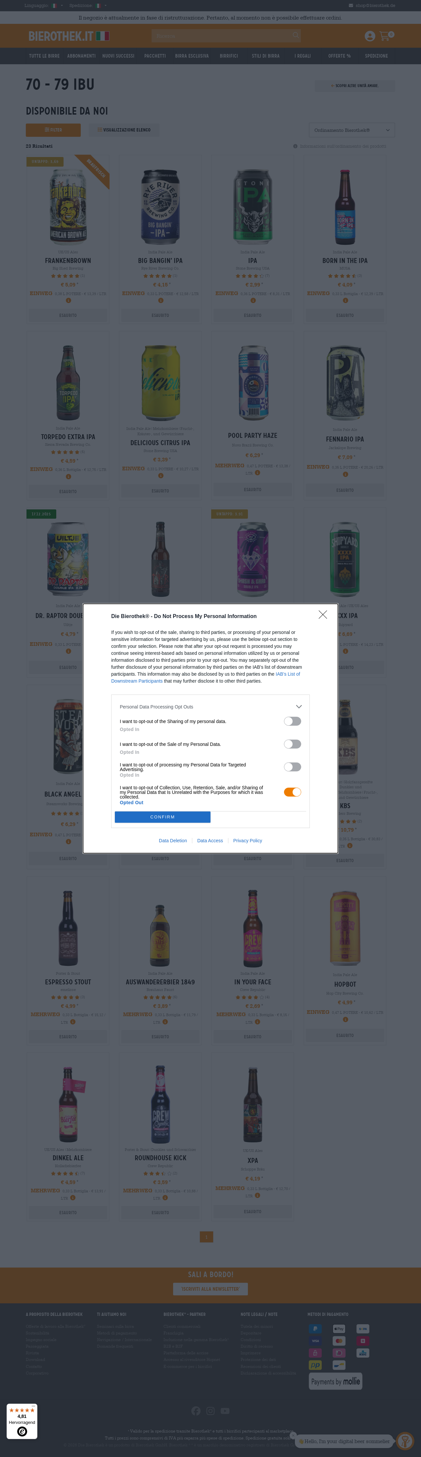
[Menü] (33, 1408)
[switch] (292, 721)
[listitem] (210, 706)
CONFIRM (162, 816)
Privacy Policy (247, 840)
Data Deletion (173, 840)
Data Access (210, 840)
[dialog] (210, 728)
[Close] (325, 616)
